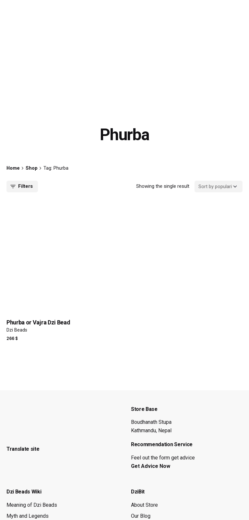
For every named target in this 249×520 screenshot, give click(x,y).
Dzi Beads (16, 330)
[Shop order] (219, 186)
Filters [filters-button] (21, 186)
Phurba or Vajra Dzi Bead (38, 322)
